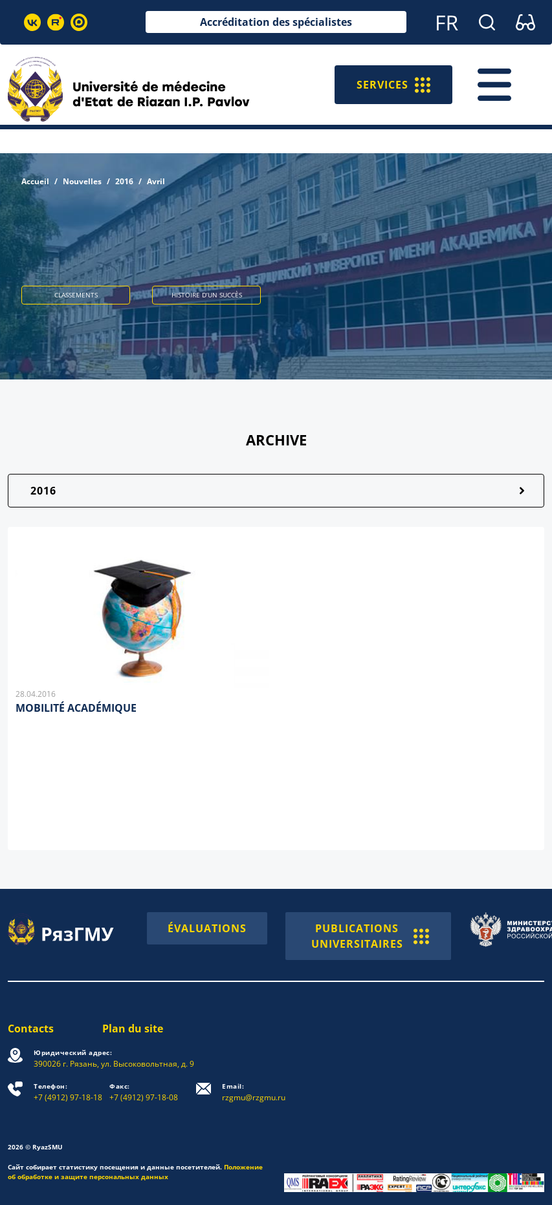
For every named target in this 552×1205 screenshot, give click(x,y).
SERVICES (393, 84)
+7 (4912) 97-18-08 (143, 1092)
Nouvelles (82, 181)
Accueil (35, 181)
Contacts (31, 1028)
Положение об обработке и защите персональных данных (135, 1171)
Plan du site (132, 1028)
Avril (156, 181)
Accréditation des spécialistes (276, 22)
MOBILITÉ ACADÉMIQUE (76, 708)
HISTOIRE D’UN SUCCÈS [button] (206, 294)
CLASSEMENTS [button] (76, 294)
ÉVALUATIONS (207, 928)
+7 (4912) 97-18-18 (68, 1092)
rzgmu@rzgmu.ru (253, 1092)
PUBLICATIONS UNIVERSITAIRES (370, 936)
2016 (124, 181)
